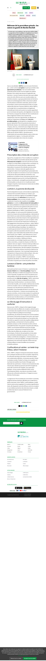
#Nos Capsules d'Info (14, 15)
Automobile (30, 450)
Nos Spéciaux (20, 451)
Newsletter (26, 7)
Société (29, 446)
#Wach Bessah (20, 12)
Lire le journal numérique (23, 412)
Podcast (29, 451)
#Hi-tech (33, 15)
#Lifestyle (28, 15)
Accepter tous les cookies (29, 658)
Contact (24, 463)
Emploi (29, 448)
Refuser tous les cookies (16, 658)
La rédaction (25, 461)
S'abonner (33, 7)
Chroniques (9, 451)
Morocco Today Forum (11, 478)
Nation (12, 21)
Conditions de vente (27, 495)
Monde (19, 446)
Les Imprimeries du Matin (27, 476)
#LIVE (26, 12)
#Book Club (22, 15)
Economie (9, 446)
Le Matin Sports (25, 472)
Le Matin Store (25, 474)
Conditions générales (27, 494)
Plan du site (9, 465)
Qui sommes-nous (10, 459)
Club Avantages (10, 472)
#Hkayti (14, 12)
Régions (19, 448)
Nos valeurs (25, 459)
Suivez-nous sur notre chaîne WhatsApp (23, 79)
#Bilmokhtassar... (23, 18)
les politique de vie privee (23, 655)
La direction (9, 461)
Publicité (8, 463)
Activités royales (20, 444)
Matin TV (8, 444)
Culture (8, 448)
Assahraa (9, 474)
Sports (19, 450)
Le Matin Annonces (10, 476)
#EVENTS (31, 12)
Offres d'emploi (25, 465)
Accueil (9, 21)
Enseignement (9, 450)
